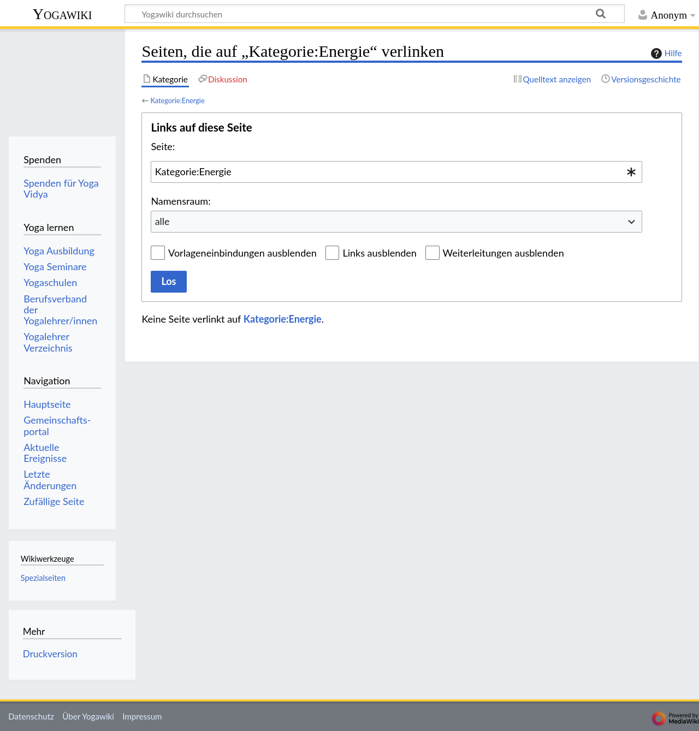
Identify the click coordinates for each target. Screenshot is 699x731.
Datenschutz (31, 716)
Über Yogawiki (88, 716)
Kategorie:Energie (177, 100)
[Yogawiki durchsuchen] (374, 13)
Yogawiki (62, 13)
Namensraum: (180, 201)
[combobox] (396, 172)
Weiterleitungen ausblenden (503, 253)
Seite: (163, 146)
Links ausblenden (379, 253)
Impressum (142, 716)
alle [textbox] (162, 221)
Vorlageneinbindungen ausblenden (242, 253)
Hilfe (665, 53)
